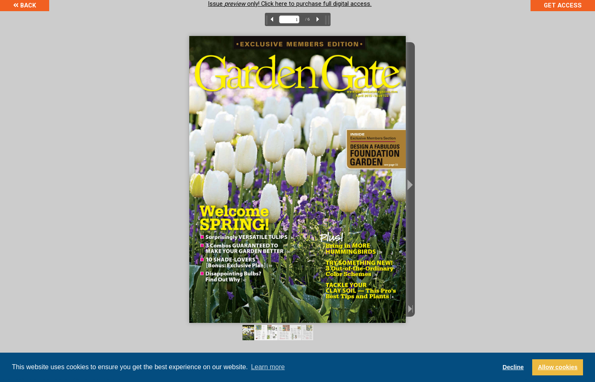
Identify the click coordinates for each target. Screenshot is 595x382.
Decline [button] (513, 367)
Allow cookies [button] (558, 367)
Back (24, 5)
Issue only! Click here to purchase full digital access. (289, 3)
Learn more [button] (268, 366)
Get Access (563, 5)
